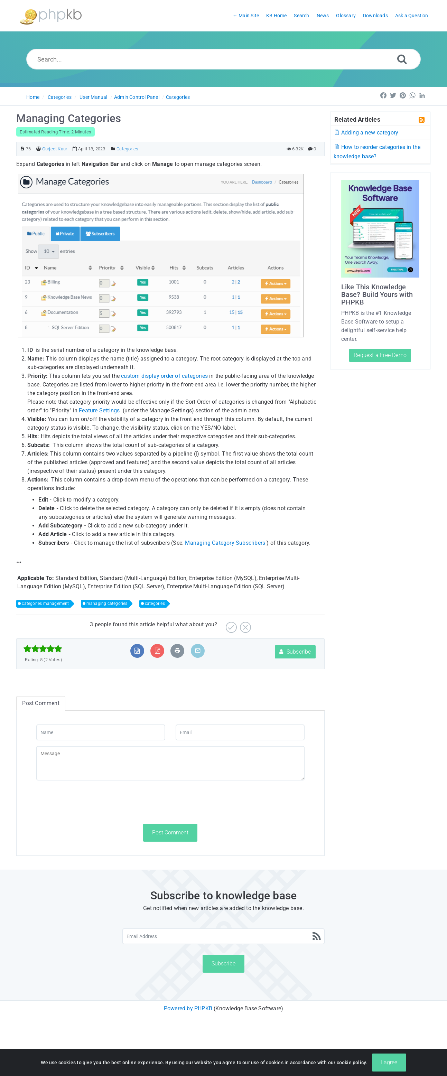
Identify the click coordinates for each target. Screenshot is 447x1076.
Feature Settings (99, 410)
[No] (244, 625)
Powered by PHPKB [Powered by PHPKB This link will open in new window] (188, 1008)
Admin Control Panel (136, 97)
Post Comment (170, 832)
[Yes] (230, 625)
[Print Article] (177, 650)
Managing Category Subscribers (225, 543)
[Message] (170, 763)
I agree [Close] (389, 1062)
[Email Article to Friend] (198, 650)
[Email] (240, 732)
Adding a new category (366, 132)
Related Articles (357, 119)
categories (155, 603)
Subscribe (295, 651)
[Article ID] (22, 149)
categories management (45, 603)
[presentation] (88, 801)
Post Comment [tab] (40, 703)
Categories (60, 97)
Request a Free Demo (380, 355)
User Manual (93, 97)
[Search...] (223, 59)
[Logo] (50, 15)
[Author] (38, 149)
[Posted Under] (113, 149)
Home (32, 97)
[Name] (100, 732)
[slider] (43, 649)
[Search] (402, 59)
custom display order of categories (164, 376)
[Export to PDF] (157, 650)
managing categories (107, 603)
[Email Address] (223, 936)
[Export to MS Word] (137, 650)
